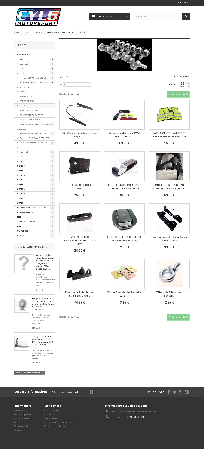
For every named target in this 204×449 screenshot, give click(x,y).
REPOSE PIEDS (26, 101)
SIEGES (23, 106)
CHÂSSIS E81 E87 (27, 73)
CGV (16, 422)
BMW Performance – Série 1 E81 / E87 (33, 145)
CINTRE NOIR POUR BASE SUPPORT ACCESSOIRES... (169, 187)
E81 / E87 (23, 68)
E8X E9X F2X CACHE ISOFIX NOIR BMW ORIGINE (124, 239)
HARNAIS (23, 92)
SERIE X (21, 194)
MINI (19, 217)
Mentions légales (22, 426)
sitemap (18, 430)
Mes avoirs (49, 414)
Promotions (19, 410)
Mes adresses (50, 418)
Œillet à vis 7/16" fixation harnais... (169, 294)
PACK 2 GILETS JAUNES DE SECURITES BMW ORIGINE (169, 135)
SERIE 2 (21, 161)
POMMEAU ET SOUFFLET (31, 115)
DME (19, 226)
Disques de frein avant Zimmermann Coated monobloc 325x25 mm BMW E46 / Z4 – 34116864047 (43, 304)
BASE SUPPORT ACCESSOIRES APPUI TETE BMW (79, 240)
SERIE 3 (21, 166)
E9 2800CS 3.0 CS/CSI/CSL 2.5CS (32, 208)
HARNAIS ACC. (26, 96)
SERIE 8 (21, 189)
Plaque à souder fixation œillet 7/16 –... (124, 294)
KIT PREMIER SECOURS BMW (79, 187)
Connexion (183, 2)
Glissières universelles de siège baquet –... (79, 135)
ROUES (20, 235)
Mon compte (52, 405)
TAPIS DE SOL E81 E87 (30, 120)
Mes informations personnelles (58, 422)
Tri (60, 84)
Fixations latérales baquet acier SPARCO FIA (169, 239)
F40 (21, 156)
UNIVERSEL (22, 231)
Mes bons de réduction (55, 426)
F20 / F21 (23, 152)
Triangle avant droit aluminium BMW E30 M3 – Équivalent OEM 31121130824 (43, 340)
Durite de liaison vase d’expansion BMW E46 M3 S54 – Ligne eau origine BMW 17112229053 (45, 262)
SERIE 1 (21, 59)
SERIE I (20, 203)
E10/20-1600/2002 (25, 212)
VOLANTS (24, 87)
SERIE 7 (21, 184)
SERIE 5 (21, 175)
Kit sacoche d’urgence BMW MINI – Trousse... (125, 135)
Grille (182, 84)
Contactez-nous (21, 418)
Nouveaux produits (32, 247)
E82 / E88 (23, 64)
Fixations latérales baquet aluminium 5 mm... (79, 294)
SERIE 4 (21, 170)
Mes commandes (52, 410)
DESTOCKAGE (24, 55)
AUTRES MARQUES (26, 222)
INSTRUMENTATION (28, 110)
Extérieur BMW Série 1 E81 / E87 (34, 133)
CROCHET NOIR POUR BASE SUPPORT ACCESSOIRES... (124, 187)
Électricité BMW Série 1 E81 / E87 (34, 138)
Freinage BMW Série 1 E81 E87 (33, 78)
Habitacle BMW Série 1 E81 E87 (33, 82)
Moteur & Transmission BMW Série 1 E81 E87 (33, 126)
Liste (188, 84)
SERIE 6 (21, 180)
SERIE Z (21, 198)
